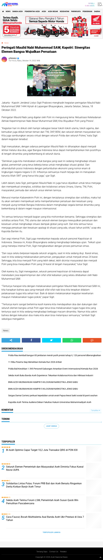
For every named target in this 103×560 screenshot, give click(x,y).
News (8, 11)
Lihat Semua (51, 426)
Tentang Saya (41, 552)
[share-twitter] (51, 340)
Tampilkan (95, 410)
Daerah (97, 11)
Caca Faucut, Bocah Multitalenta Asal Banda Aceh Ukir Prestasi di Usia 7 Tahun (45, 518)
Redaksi (63, 552)
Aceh (44, 11)
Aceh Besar (53, 11)
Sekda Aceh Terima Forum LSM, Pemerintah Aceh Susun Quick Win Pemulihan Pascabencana (42, 502)
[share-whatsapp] (71, 340)
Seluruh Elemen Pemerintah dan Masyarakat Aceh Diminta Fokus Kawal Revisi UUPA (44, 468)
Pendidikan (87, 11)
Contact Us (53, 552)
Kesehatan (64, 11)
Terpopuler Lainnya (51, 532)
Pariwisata (76, 11)
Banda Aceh (17, 11)
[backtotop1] (100, 557)
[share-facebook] (31, 340)
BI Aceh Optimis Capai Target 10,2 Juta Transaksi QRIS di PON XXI (42, 450)
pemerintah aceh (32, 11)
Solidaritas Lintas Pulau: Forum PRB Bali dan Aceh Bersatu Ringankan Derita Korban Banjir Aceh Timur (44, 485)
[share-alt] (11, 340)
